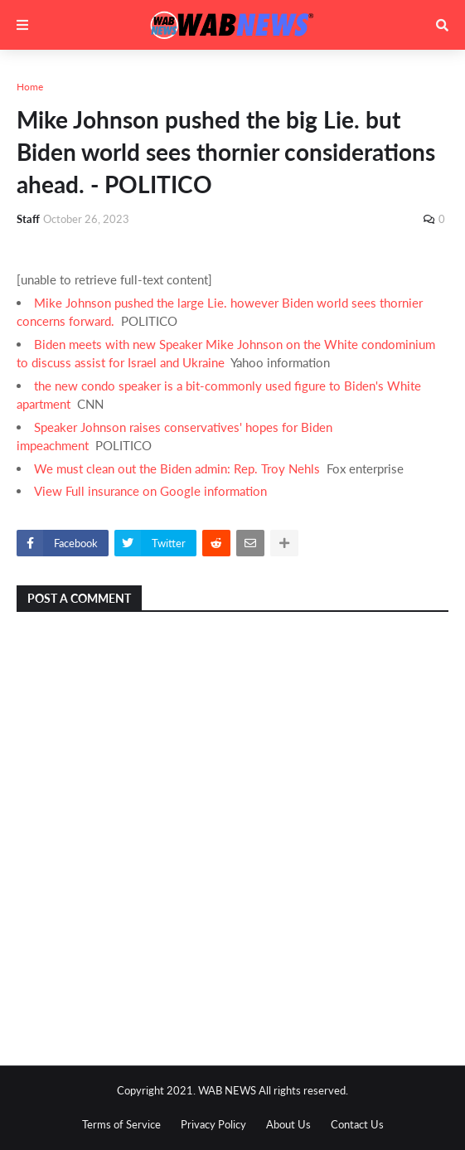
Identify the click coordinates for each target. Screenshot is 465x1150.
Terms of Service (121, 1124)
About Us (288, 1124)
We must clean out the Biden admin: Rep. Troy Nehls (177, 468)
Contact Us (357, 1124)
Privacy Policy (213, 1124)
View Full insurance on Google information (150, 490)
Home (30, 86)
